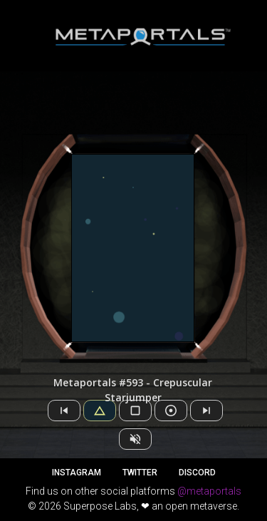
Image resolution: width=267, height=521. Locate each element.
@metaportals (209, 491)
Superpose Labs (100, 506)
